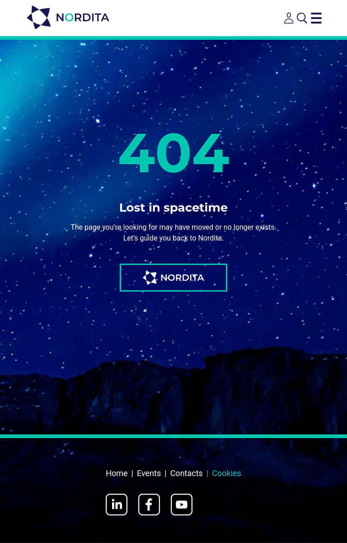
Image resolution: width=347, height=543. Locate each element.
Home (116, 473)
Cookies (226, 473)
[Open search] (302, 18)
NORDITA (173, 277)
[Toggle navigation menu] (316, 18)
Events (149, 473)
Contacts (186, 473)
